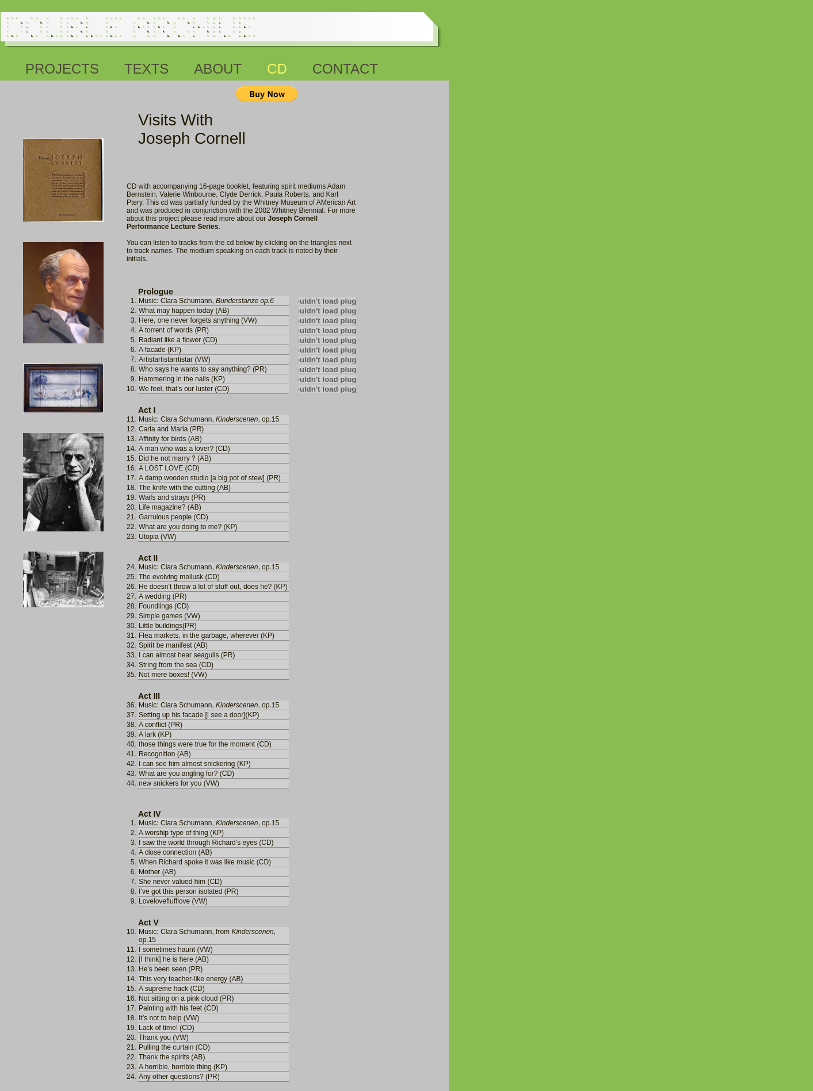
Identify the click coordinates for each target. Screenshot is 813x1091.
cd (277, 67)
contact (345, 67)
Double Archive (130, 26)
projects (62, 67)
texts (146, 67)
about (218, 67)
